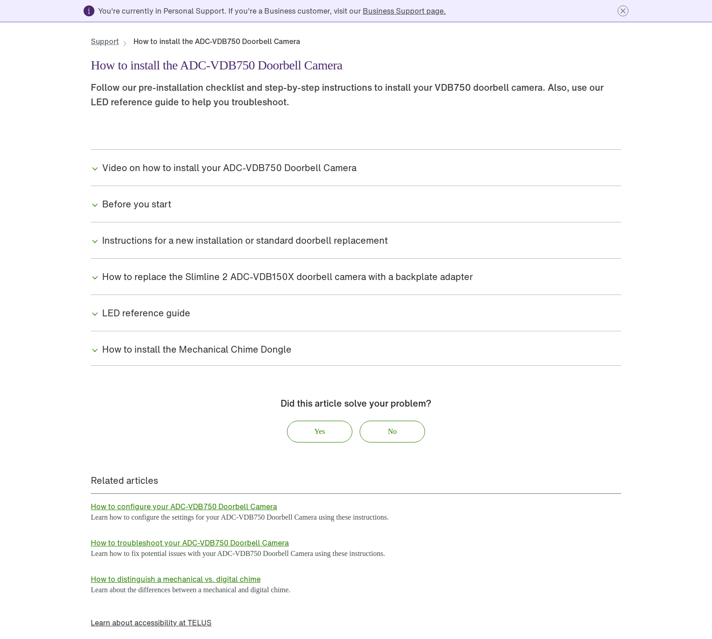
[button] (623, 10)
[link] (404, 11)
